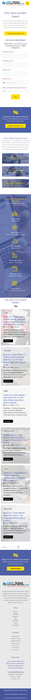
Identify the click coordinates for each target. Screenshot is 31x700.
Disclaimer (16, 694)
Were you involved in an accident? (14, 88)
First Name (8, 52)
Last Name (8, 61)
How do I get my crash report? (15, 661)
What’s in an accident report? (15, 665)
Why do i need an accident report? (15, 158)
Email (6, 70)
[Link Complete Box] (15, 327)
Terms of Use (23, 694)
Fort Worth (15, 620)
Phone (6, 79)
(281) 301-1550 (15, 678)
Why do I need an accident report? (15, 663)
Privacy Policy (8, 694)
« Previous (4, 547)
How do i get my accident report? (15, 171)
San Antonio (15, 625)
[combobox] (4, 83)
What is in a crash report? (15, 183)
